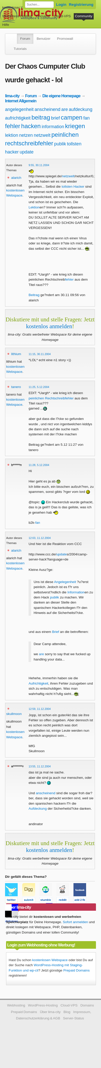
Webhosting (16, 1005)
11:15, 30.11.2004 (40, 354)
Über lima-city (50, 1012)
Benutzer (43, 39)
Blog (66, 1012)
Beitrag (34, 295)
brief (55, 118)
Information (76, 592)
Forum (25, 39)
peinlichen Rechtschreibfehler (51, 398)
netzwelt (42, 135)
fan (86, 118)
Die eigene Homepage (61, 95)
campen (71, 117)
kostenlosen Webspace (50, 960)
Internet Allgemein (20, 101)
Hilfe (5, 25)
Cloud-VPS (62, 16)
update (27, 151)
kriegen (75, 126)
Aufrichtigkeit (38, 683)
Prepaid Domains (76, 970)
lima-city (12, 95)
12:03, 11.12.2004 (40, 537)
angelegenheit (19, 109)
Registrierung (81, 4)
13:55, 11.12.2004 (40, 766)
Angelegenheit (65, 582)
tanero (16, 387)
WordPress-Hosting (17, 16)
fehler (12, 126)
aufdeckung (80, 109)
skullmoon (14, 714)
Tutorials (20, 49)
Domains (43, 16)
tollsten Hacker (73, 186)
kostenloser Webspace (19, 7)
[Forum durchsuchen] (39, 4)
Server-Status (73, 1018)
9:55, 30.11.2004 (39, 165)
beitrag (41, 117)
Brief (55, 632)
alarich (16, 178)
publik (60, 143)
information (53, 126)
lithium (16, 354)
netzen (26, 135)
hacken (31, 126)
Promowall (65, 39)
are (64, 109)
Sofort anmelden (75, 922)
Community (83, 16)
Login (61, 4)
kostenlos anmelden (49, 326)
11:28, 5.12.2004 (39, 465)
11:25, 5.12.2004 (39, 387)
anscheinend (47, 109)
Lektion (34, 207)
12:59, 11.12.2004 (40, 708)
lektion (11, 135)
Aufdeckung (38, 808)
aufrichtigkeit (18, 118)
